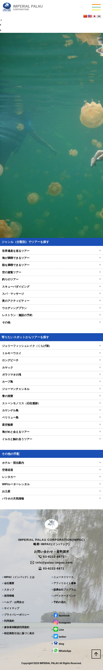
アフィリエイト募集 (64, 583)
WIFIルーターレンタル (51, 484)
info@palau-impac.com (51, 562)
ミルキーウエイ (51, 353)
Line (58, 629)
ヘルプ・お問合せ (13, 602)
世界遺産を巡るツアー (51, 251)
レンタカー (51, 477)
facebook (61, 615)
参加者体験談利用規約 (15, 627)
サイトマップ (10, 608)
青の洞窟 (51, 396)
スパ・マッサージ (51, 293)
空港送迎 (51, 470)
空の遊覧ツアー (51, 272)
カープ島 (51, 381)
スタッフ (8, 589)
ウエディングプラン (51, 308)
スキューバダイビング (51, 286)
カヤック (51, 367)
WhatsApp (61, 650)
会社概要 (8, 583)
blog (58, 643)
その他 (51, 322)
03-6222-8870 (51, 556)
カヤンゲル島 (51, 410)
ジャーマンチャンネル (51, 389)
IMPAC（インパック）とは (18, 577)
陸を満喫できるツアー (51, 265)
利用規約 (8, 620)
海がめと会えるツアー (51, 431)
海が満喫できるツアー (51, 258)
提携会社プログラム (64, 589)
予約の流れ (59, 602)
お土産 (51, 491)
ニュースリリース (63, 577)
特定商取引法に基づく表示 (18, 633)
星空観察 (51, 424)
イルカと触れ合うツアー (51, 439)
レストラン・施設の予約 (51, 315)
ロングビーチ (51, 360)
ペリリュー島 (51, 417)
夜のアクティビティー (51, 300)
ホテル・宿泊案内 (51, 462)
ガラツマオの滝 (51, 374)
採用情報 (8, 595)
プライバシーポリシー (15, 614)
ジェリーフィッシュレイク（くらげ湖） (51, 346)
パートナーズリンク (64, 595)
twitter (59, 636)
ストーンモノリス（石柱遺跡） (51, 403)
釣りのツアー (51, 279)
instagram (61, 622)
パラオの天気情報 (51, 498)
